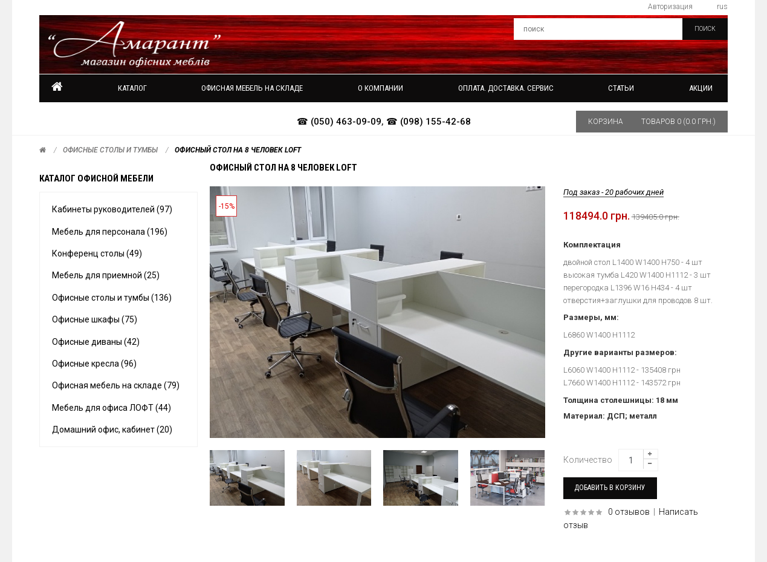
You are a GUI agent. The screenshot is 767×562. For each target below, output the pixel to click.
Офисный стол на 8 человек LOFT (238, 150)
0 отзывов (629, 512)
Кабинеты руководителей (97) (112, 209)
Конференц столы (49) (97, 253)
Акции (701, 88)
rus (722, 6)
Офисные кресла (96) (94, 363)
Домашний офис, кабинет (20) (112, 429)
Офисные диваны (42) (96, 342)
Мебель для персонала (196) (109, 232)
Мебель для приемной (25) (106, 275)
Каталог (132, 88)
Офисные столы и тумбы (110, 150)
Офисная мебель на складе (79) (116, 385)
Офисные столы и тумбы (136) (112, 297)
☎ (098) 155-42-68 (428, 121)
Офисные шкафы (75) (94, 319)
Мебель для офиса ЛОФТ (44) (111, 408)
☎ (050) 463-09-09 (339, 121)
